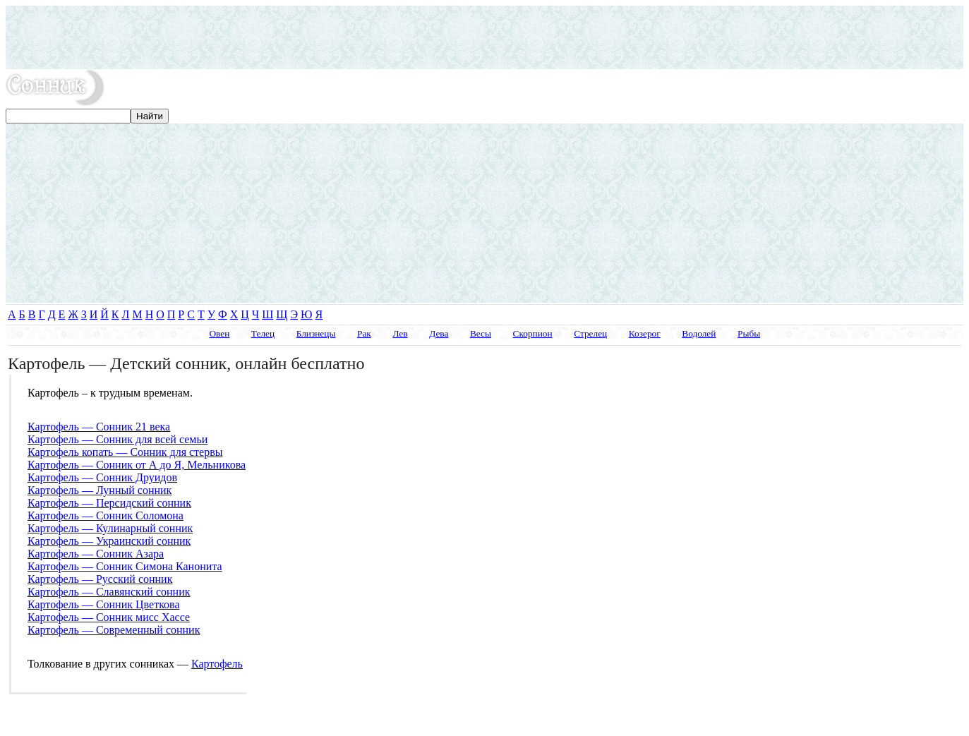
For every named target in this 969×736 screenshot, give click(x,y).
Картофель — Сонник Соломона (105, 515)
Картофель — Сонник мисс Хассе (109, 617)
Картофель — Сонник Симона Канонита (125, 566)
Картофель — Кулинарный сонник (110, 528)
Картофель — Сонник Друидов (102, 477)
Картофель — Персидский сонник (109, 503)
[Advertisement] (484, 37)
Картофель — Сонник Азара (96, 554)
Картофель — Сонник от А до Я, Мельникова (137, 465)
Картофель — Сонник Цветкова (104, 604)
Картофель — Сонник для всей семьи (117, 439)
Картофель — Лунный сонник (99, 490)
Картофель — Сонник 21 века (99, 427)
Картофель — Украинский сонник (109, 541)
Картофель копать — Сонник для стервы (125, 452)
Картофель (217, 664)
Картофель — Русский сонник (100, 579)
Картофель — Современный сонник (114, 630)
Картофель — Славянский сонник (109, 592)
